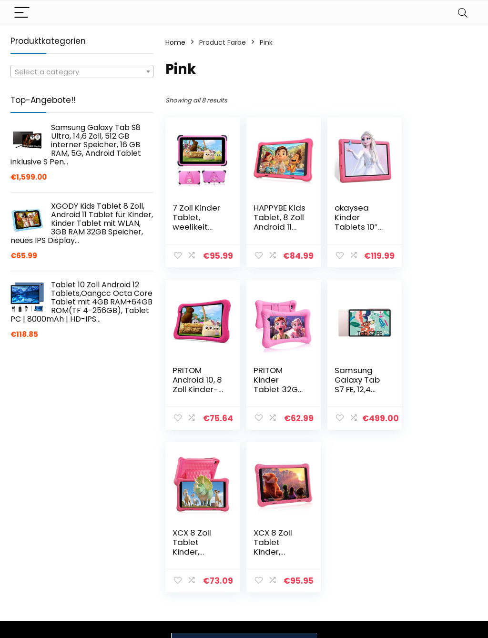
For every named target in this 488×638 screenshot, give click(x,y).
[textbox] (82, 72)
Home (175, 42)
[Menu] (21, 13)
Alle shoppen (352, 553)
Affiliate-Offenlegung (428, 579)
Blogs (339, 566)
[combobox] (81, 71)
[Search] (462, 13)
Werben (344, 593)
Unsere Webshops (361, 580)
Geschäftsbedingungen (446, 562)
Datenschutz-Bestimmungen (432, 544)
